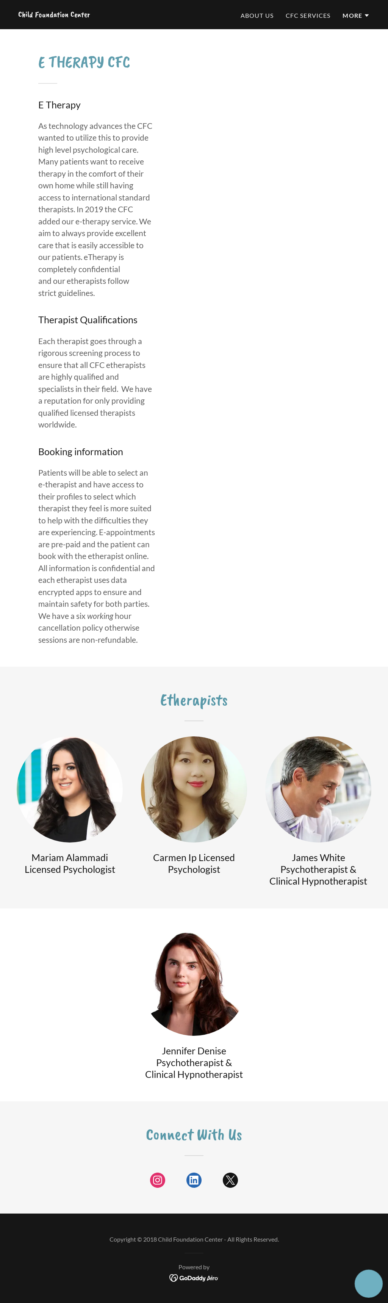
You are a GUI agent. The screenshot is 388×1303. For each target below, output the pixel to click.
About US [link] (257, 15)
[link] (54, 14)
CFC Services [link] (308, 15)
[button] (356, 15)
